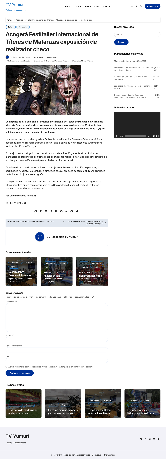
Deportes (87, 6)
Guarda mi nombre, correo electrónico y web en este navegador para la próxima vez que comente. (51, 367)
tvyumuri (14, 267)
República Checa (79, 61)
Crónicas (53, 405)
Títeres (90, 61)
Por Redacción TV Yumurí (18, 57)
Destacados (23, 27)
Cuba (78, 6)
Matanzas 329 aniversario (125, 61)
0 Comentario (52, 57)
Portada (10, 20)
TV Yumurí (15, 4)
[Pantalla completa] (157, 136)
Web (7, 356)
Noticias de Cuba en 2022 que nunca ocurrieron (130, 78)
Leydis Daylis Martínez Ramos (20, 279)
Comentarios (15, 405)
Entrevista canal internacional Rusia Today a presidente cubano (133, 68)
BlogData (96, 455)
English (106, 6)
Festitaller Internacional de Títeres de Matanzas (43, 61)
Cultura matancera (15, 61)
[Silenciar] (154, 136)
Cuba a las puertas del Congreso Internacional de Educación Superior (130, 96)
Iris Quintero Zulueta (89, 279)
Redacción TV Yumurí (64, 237)
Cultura (97, 6)
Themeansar (109, 455)
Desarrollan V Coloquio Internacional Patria (21, 275)
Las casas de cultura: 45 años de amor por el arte (133, 87)
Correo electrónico (14, 346)
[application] (137, 125)
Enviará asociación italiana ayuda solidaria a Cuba (54, 276)
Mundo (62, 263)
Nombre (10, 335)
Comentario (11, 301)
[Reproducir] (117, 136)
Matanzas (69, 6)
